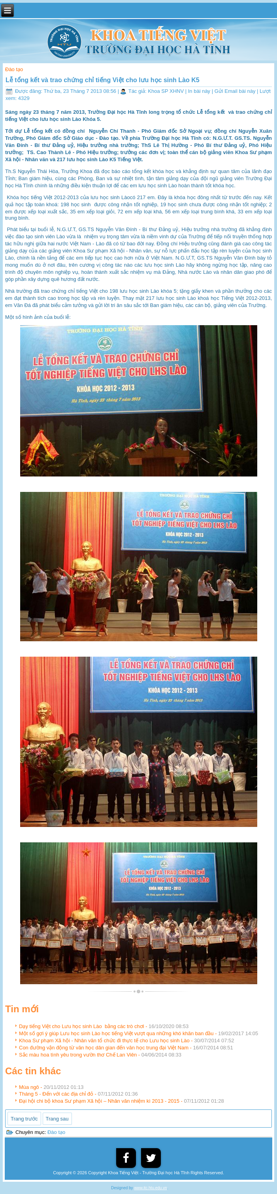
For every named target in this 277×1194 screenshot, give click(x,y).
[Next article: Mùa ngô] (57, 1119)
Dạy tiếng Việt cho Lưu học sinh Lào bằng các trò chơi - (103, 1026)
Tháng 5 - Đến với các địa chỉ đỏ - (78, 1094)
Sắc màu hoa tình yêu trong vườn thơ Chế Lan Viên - (100, 1055)
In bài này (200, 91)
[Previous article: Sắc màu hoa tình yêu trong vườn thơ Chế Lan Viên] (24, 1118)
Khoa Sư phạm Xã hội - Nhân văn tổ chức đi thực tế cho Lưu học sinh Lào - (126, 1040)
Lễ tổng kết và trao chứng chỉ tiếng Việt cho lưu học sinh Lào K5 (103, 80)
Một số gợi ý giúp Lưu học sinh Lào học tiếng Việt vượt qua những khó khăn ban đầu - (138, 1033)
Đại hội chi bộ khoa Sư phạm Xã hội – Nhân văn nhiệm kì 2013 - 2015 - (121, 1101)
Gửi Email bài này (236, 91)
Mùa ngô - (51, 1087)
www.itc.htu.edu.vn (150, 1188)
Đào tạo (14, 69)
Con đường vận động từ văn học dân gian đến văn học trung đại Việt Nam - (126, 1048)
